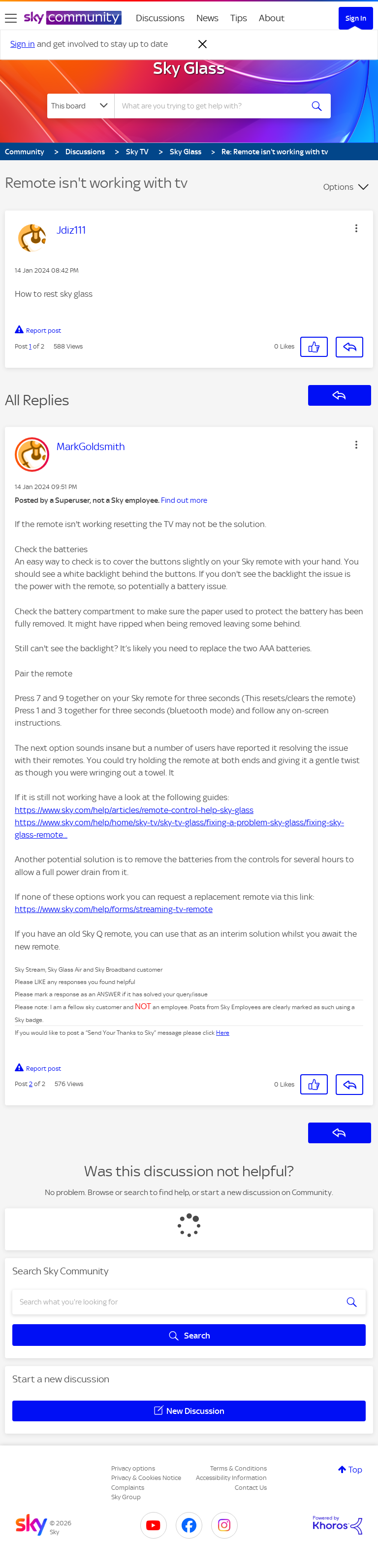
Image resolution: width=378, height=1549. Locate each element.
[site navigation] (11, 18)
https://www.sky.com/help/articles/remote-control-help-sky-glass (134, 810)
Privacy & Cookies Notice (146, 1477)
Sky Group (126, 1497)
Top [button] (355, 1470)
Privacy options (133, 1468)
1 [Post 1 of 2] (30, 346)
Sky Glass (189, 68)
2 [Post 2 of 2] (30, 1084)
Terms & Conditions (238, 1468)
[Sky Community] (73, 17)
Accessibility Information (231, 1477)
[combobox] (212, 106)
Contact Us (251, 1487)
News (207, 18)
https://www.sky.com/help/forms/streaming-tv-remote (114, 909)
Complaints (127, 1487)
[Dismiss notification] (203, 44)
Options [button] (338, 187)
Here (222, 1032)
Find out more (184, 500)
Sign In (356, 18)
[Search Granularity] (80, 106)
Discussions (160, 18)
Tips (238, 18)
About (272, 18)
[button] (356, 228)
